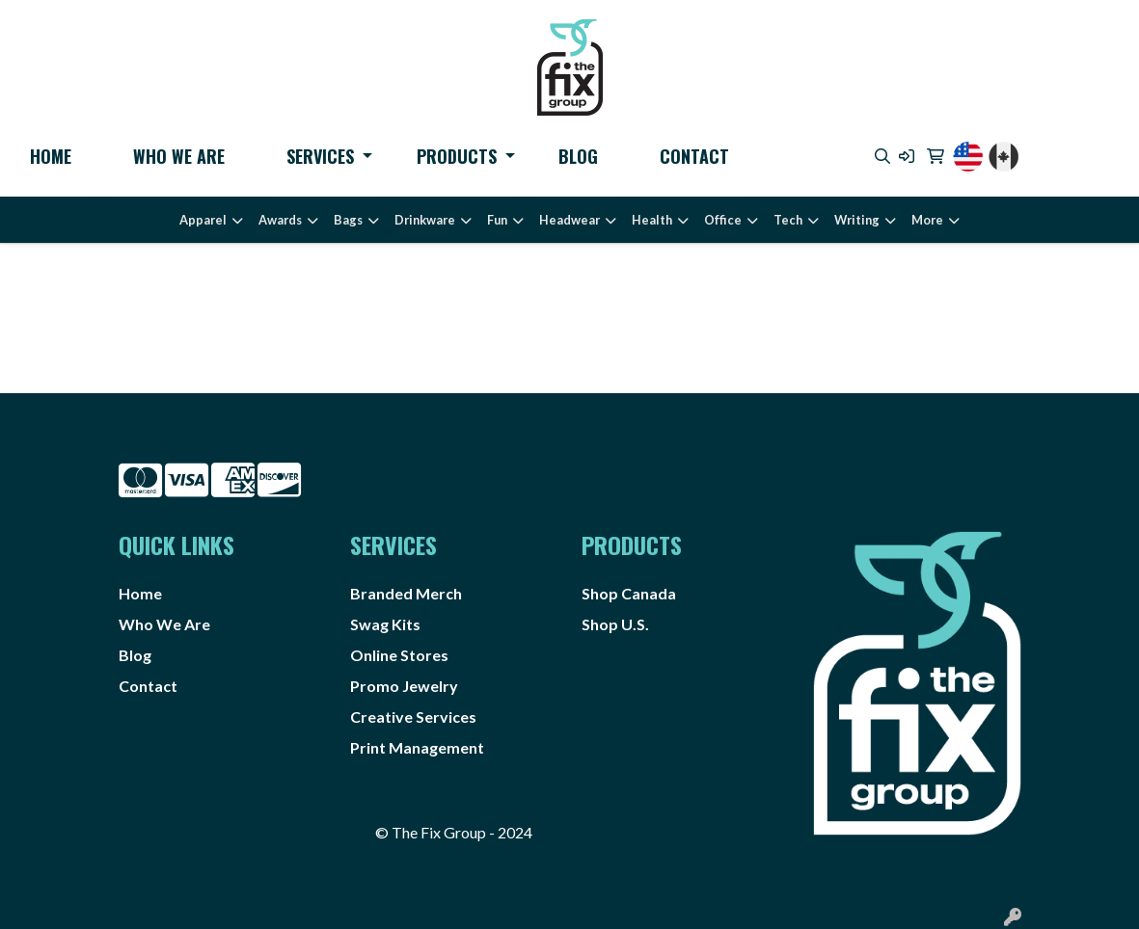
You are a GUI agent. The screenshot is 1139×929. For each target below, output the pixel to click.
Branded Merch (406, 593)
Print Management (417, 747)
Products (457, 156)
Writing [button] (857, 219)
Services (320, 156)
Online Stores (399, 655)
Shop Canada (629, 593)
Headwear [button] (569, 219)
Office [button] (723, 219)
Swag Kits (385, 624)
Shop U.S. (615, 624)
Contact (694, 156)
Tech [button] (787, 219)
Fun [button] (497, 219)
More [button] (927, 219)
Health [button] (652, 219)
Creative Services (413, 716)
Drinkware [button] (424, 219)
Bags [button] (348, 219)
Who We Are (179, 156)
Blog (578, 156)
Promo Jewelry (404, 686)
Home (50, 156)
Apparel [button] (203, 219)
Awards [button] (280, 219)
